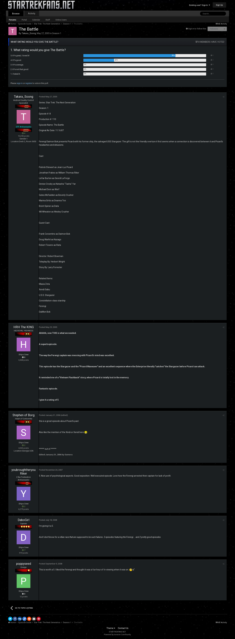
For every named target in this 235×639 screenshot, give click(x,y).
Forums (12, 20)
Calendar (36, 20)
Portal (24, 20)
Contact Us (123, 628)
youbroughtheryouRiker (23, 471)
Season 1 (56, 33)
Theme (110, 628)
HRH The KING (23, 327)
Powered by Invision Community (117, 634)
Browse (16, 13)
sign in (20, 83)
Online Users (61, 20)
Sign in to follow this (197, 29)
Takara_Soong (29, 33)
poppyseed (23, 563)
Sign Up (219, 5)
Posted (48, 97)
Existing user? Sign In (199, 5)
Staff (48, 20)
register (28, 83)
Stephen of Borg (24, 415)
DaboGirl (23, 520)
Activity (31, 13)
